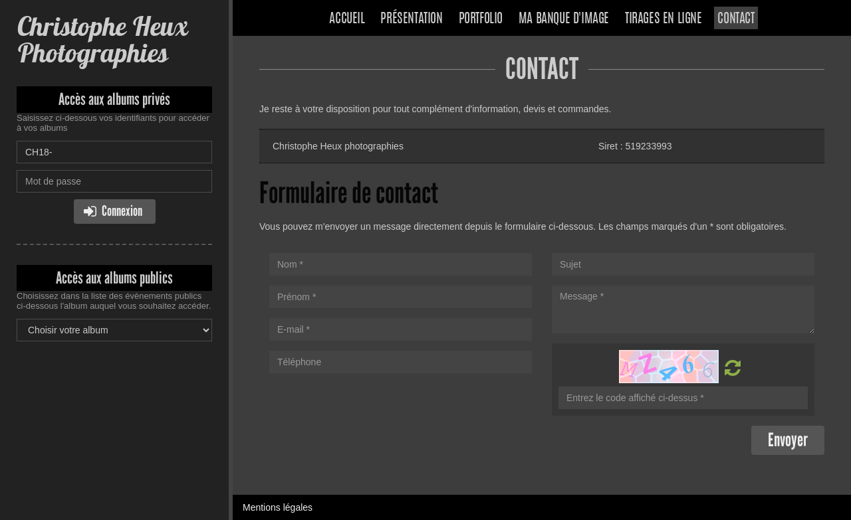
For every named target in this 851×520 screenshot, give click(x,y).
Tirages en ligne (663, 19)
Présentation (411, 19)
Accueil (346, 19)
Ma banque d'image (564, 19)
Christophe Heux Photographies (102, 39)
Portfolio (481, 19)
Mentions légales (277, 507)
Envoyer (788, 440)
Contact (735, 19)
